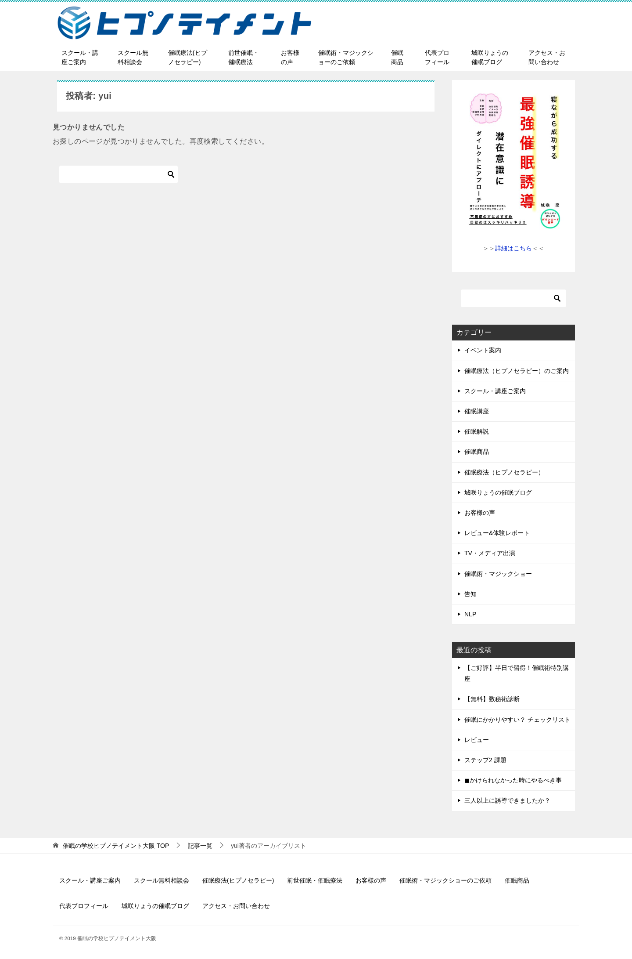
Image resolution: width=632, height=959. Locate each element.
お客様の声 (290, 57)
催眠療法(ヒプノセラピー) (187, 57)
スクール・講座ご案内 (79, 57)
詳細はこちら (513, 248)
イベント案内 (482, 350)
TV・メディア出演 (489, 553)
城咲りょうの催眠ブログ (489, 57)
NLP (470, 614)
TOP (116, 845)
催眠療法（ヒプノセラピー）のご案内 (516, 370)
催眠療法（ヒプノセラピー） (504, 472)
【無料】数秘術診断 (492, 698)
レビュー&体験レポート (497, 532)
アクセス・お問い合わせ (546, 57)
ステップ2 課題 (485, 760)
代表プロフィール (437, 57)
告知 (470, 593)
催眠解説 (476, 431)
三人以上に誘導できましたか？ (507, 800)
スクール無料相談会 (133, 57)
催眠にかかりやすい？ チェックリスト (517, 719)
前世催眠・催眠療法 (243, 57)
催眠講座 (476, 411)
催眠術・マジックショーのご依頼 (345, 57)
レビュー (476, 739)
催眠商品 (397, 57)
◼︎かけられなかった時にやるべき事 (513, 780)
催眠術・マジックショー (498, 573)
